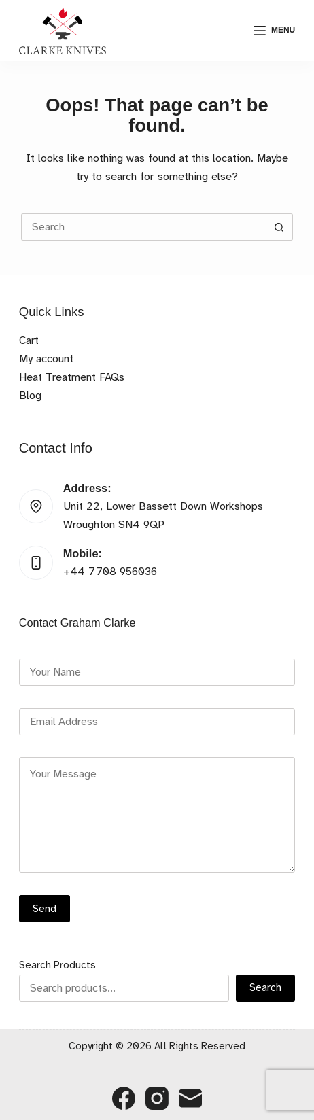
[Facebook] (123, 1098)
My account (46, 358)
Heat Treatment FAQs (71, 377)
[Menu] (275, 30)
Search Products (57, 965)
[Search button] (279, 227)
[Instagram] (157, 1098)
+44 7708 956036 (110, 571)
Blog (30, 395)
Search (265, 987)
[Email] (190, 1098)
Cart (29, 340)
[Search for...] (143, 227)
